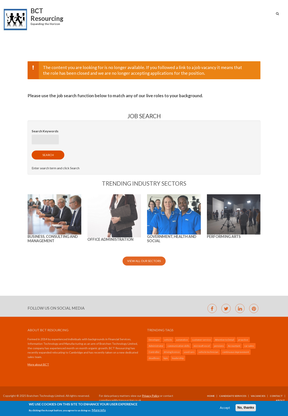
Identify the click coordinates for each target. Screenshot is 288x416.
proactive (243, 339)
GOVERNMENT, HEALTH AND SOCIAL (171, 162)
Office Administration (110, 163)
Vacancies (258, 396)
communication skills (178, 346)
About (280, 400)
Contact (276, 396)
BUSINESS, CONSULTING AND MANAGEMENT (53, 162)
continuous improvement (235, 352)
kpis (166, 358)
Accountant (234, 346)
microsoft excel (202, 346)
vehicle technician (208, 352)
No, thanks (245, 408)
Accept (225, 408)
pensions (219, 346)
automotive (182, 339)
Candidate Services (232, 396)
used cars (189, 352)
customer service (201, 339)
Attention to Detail (224, 339)
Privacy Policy (150, 395)
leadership (178, 358)
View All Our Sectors (144, 184)
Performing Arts (224, 160)
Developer (154, 339)
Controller (154, 352)
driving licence (172, 352)
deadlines (154, 358)
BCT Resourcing (47, 14)
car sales (249, 346)
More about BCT (38, 364)
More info (99, 411)
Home (211, 396)
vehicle (168, 339)
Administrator (156, 346)
